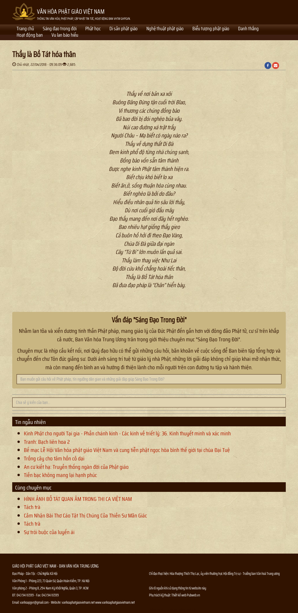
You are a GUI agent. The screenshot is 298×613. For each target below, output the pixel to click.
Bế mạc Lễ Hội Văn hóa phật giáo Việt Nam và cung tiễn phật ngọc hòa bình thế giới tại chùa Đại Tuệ (127, 450)
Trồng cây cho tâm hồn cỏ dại (54, 458)
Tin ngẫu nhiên (30, 422)
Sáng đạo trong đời (60, 29)
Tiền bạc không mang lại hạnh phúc (60, 475)
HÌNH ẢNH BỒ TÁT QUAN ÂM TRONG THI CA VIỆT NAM (78, 499)
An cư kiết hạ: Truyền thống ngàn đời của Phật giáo (76, 466)
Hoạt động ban (30, 35)
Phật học (93, 29)
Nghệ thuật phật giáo (165, 29)
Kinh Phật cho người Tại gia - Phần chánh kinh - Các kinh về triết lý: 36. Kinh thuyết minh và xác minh (127, 433)
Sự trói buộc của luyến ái (49, 532)
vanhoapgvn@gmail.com (34, 602)
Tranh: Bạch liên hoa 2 (47, 441)
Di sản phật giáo (123, 29)
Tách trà (32, 507)
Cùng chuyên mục (33, 487)
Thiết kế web (179, 595)
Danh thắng (248, 29)
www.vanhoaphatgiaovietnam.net (115, 602)
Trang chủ (25, 29)
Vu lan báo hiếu (65, 35)
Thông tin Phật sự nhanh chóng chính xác (172, 609)
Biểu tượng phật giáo (210, 29)
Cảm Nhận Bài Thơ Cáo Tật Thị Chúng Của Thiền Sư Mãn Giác (85, 515)
